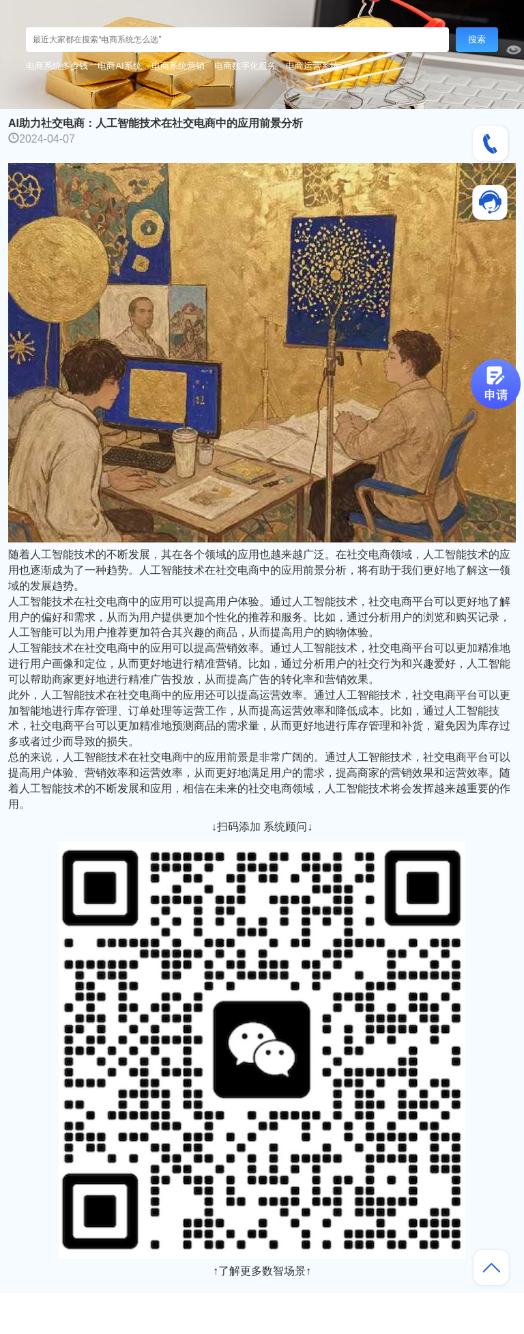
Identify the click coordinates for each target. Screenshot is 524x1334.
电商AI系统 (119, 66)
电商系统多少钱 (57, 66)
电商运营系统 (312, 66)
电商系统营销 (178, 66)
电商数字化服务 (245, 66)
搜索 (477, 39)
